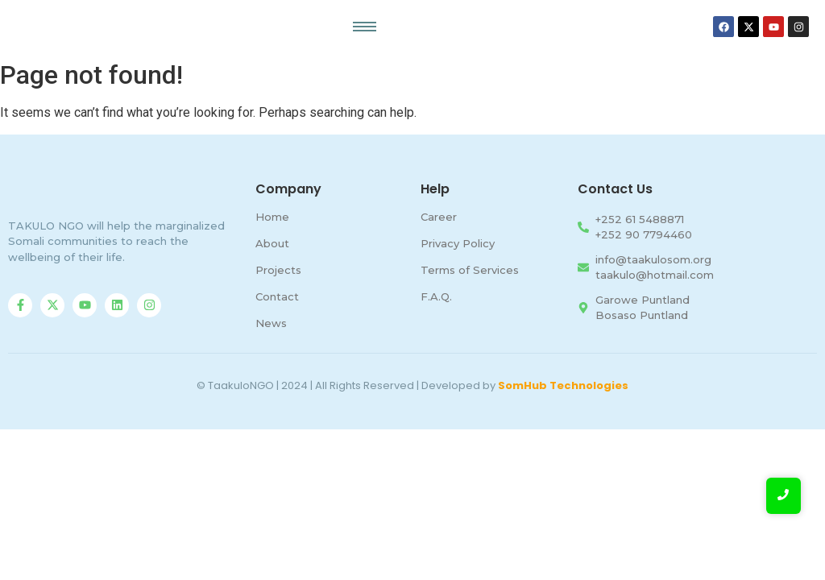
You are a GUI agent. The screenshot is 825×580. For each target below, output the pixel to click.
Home (272, 216)
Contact (277, 296)
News (271, 323)
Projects (278, 269)
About (272, 243)
